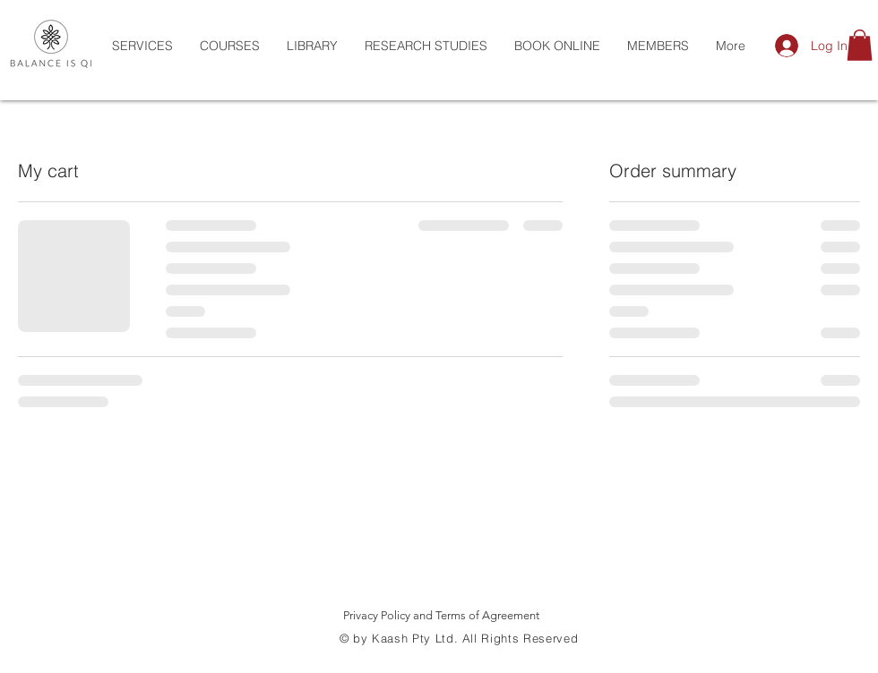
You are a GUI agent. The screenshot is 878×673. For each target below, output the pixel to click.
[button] (860, 45)
